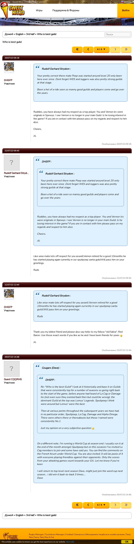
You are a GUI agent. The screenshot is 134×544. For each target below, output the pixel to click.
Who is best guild (46, 34)
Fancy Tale (39, 537)
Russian (126, 1)
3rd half (30, 34)
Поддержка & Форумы (65, 10)
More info (75, 542)
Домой (9, 34)
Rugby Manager (36, 534)
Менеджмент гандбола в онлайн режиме (105, 534)
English (19, 34)
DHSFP (8, 80)
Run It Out (49, 537)
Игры (39, 10)
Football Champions (75, 534)
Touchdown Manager (54, 534)
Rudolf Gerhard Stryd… (16, 173)
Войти (125, 10)
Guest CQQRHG (13, 379)
